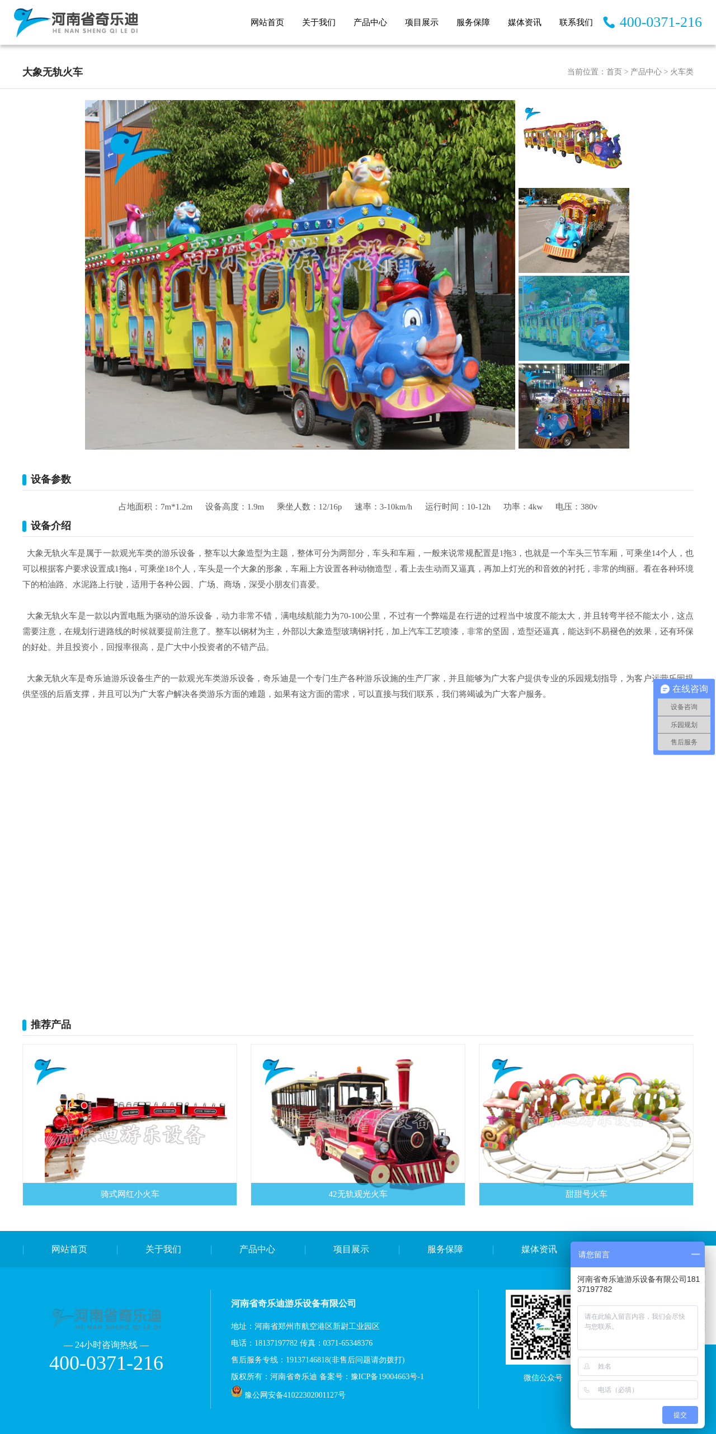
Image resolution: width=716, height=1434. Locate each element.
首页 (614, 72)
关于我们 (319, 22)
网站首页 (267, 22)
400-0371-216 (661, 22)
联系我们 (576, 22)
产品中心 (370, 22)
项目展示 (422, 22)
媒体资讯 (524, 22)
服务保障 (473, 22)
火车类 (682, 72)
